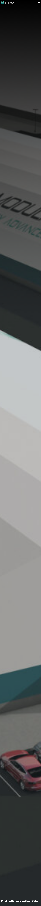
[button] (39, 2)
